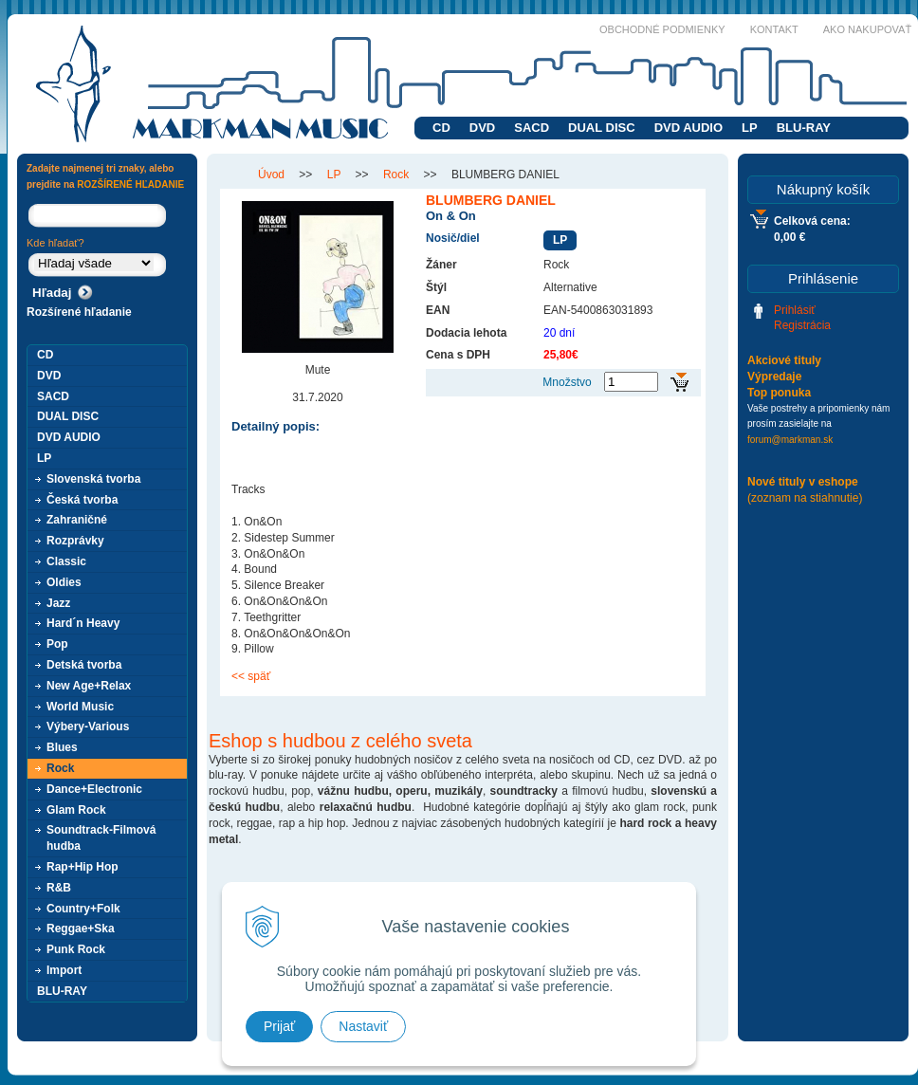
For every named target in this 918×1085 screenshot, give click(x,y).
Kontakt (774, 29)
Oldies (64, 582)
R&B (58, 887)
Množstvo (566, 382)
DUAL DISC (601, 127)
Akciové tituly (784, 360)
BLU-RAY (804, 127)
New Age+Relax (88, 685)
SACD (531, 127)
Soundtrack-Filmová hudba (101, 838)
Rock (60, 768)
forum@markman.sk (790, 439)
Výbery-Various (87, 726)
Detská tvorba (83, 664)
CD (441, 127)
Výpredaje (774, 376)
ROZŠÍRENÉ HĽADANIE (130, 184)
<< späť (250, 676)
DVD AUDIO (688, 127)
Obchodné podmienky (662, 29)
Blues (62, 747)
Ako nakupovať (867, 29)
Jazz (58, 603)
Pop (57, 644)
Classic (66, 561)
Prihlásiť (795, 310)
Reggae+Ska (80, 928)
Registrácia (802, 325)
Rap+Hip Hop (82, 867)
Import (64, 970)
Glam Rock (76, 810)
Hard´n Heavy (82, 623)
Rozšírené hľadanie (79, 312)
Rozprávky (75, 540)
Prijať (279, 1026)
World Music (80, 706)
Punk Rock (75, 949)
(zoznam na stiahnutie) (804, 498)
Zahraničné (76, 519)
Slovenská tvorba (93, 479)
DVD (482, 127)
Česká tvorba (82, 499)
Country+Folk (83, 908)
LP (750, 127)
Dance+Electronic (94, 789)
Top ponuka (779, 392)
